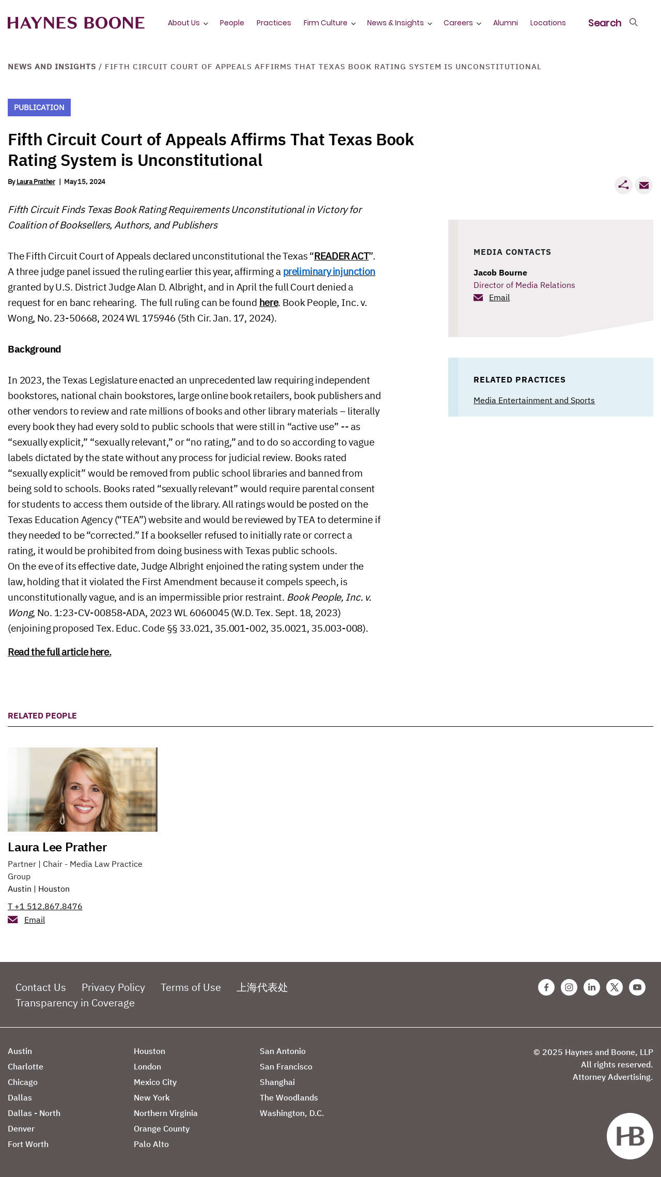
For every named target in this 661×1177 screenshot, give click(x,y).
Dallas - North (34, 1113)
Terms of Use (191, 987)
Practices (274, 23)
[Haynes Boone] (76, 23)
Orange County (162, 1128)
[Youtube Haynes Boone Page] (637, 987)
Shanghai (277, 1082)
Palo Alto (151, 1144)
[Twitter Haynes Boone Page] (614, 987)
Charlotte (25, 1066)
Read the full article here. (59, 652)
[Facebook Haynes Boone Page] (546, 987)
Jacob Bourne (500, 272)
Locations (548, 23)
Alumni (505, 23)
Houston (54, 888)
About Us (184, 23)
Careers (458, 23)
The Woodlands (289, 1097)
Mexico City (155, 1082)
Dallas (20, 1097)
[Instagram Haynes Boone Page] (569, 987)
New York (152, 1097)
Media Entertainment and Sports (534, 400)
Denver (21, 1128)
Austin (20, 888)
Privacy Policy (113, 987)
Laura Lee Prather (57, 846)
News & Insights (395, 23)
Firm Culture (326, 23)
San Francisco (286, 1066)
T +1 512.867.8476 (45, 906)
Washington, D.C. (292, 1113)
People (232, 23)
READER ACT (341, 256)
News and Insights (52, 66)
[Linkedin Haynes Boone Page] (592, 987)
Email (499, 297)
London (147, 1066)
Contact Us (40, 987)
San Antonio (283, 1051)
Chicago (23, 1082)
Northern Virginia (166, 1113)
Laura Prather (36, 181)
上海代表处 (262, 987)
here (268, 302)
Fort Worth (28, 1144)
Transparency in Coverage (75, 1003)
